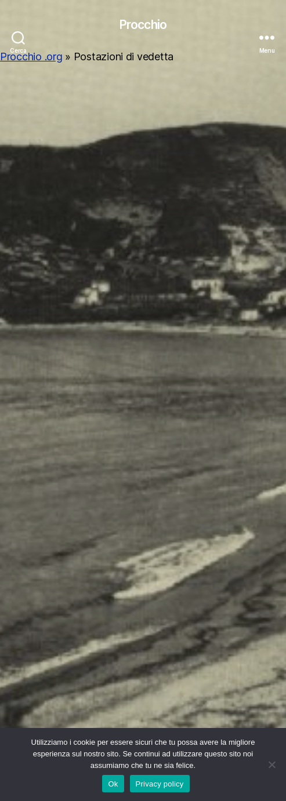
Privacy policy (160, 784)
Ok (113, 784)
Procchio (143, 25)
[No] (271, 764)
